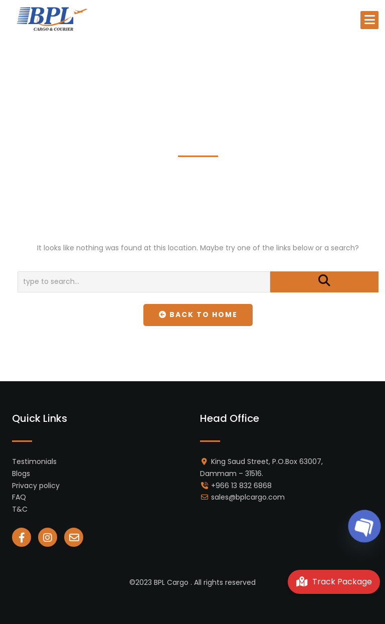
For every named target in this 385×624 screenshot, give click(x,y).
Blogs (21, 474)
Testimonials (34, 461)
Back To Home (198, 314)
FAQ (19, 497)
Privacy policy (36, 486)
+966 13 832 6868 (241, 486)
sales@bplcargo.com (248, 497)
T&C (20, 509)
